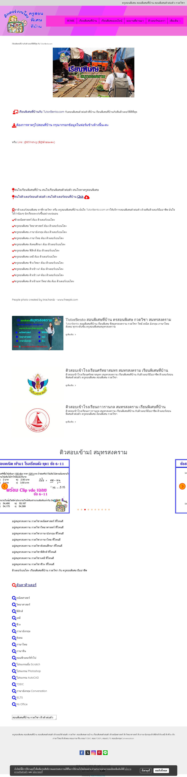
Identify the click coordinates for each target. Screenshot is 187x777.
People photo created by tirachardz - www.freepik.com (45, 299)
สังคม (19, 637)
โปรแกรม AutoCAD (27, 677)
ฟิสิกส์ (19, 611)
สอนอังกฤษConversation (123, 738)
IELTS (19, 697)
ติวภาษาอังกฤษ (144, 734)
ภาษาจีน (21, 651)
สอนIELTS (106, 738)
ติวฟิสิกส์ (155, 734)
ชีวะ (18, 624)
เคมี (18, 617)
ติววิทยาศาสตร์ (130, 734)
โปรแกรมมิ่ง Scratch (28, 664)
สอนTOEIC (86, 738)
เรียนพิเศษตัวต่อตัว (101, 734)
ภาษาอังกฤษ (23, 631)
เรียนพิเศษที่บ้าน (88, 20)
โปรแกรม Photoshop (28, 671)
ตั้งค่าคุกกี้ (146, 770)
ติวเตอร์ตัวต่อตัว (61, 734)
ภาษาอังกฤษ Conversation (31, 691)
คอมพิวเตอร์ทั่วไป (26, 657)
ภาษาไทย (21, 644)
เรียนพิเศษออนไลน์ (111, 20)
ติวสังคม (65, 738)
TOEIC (20, 684)
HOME (71, 20)
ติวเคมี (162, 734)
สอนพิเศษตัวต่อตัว (46, 734)
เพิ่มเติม (175, 20)
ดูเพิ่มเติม (71, 334)
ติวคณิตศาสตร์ (116, 734)
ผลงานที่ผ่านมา (135, 20)
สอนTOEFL (97, 738)
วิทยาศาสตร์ (23, 604)
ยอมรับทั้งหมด (161, 770)
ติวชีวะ (169, 734)
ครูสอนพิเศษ (17, 734)
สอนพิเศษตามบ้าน (85, 734)
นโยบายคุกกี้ (38, 772)
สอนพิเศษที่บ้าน (30, 734)
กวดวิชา (72, 734)
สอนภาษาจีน (75, 738)
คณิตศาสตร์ (23, 597)
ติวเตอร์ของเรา (156, 20)
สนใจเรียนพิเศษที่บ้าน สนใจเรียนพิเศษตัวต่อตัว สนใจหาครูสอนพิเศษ (56, 190)
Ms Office (21, 704)
